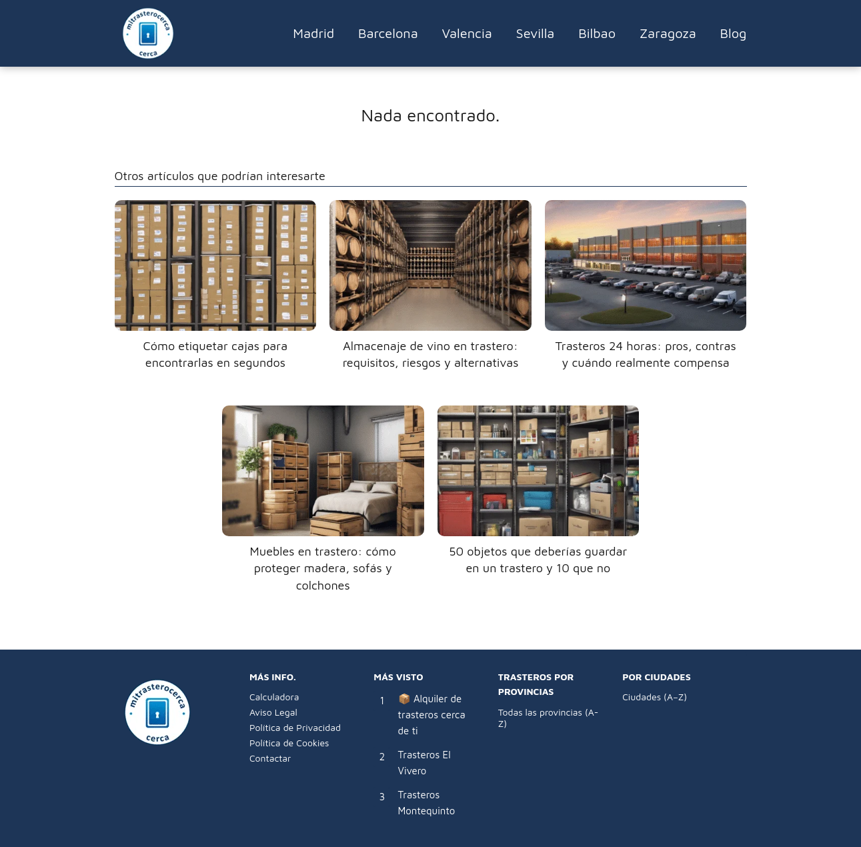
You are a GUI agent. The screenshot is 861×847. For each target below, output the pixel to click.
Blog (733, 33)
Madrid (313, 33)
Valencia (467, 33)
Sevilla (535, 33)
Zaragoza (668, 33)
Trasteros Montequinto (427, 802)
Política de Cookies (289, 742)
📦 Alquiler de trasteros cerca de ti (432, 714)
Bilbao (597, 33)
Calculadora (274, 696)
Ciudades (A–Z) (654, 696)
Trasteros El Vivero (424, 762)
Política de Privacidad (295, 727)
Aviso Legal (273, 712)
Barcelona (388, 33)
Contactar (270, 758)
